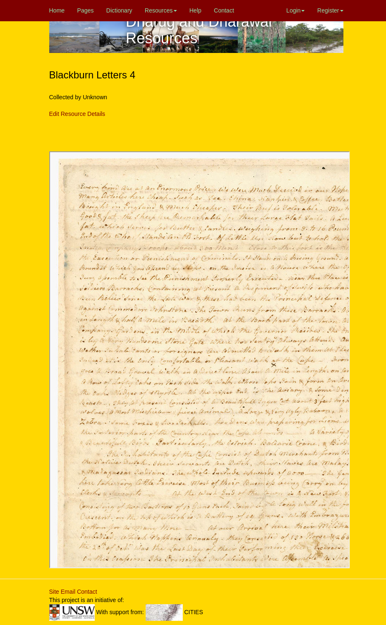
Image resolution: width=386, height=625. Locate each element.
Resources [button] (161, 10)
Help (195, 10)
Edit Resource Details (77, 113)
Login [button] (295, 10)
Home (57, 10)
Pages (85, 10)
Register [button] (330, 10)
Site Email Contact (73, 591)
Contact (224, 10)
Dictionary (119, 10)
